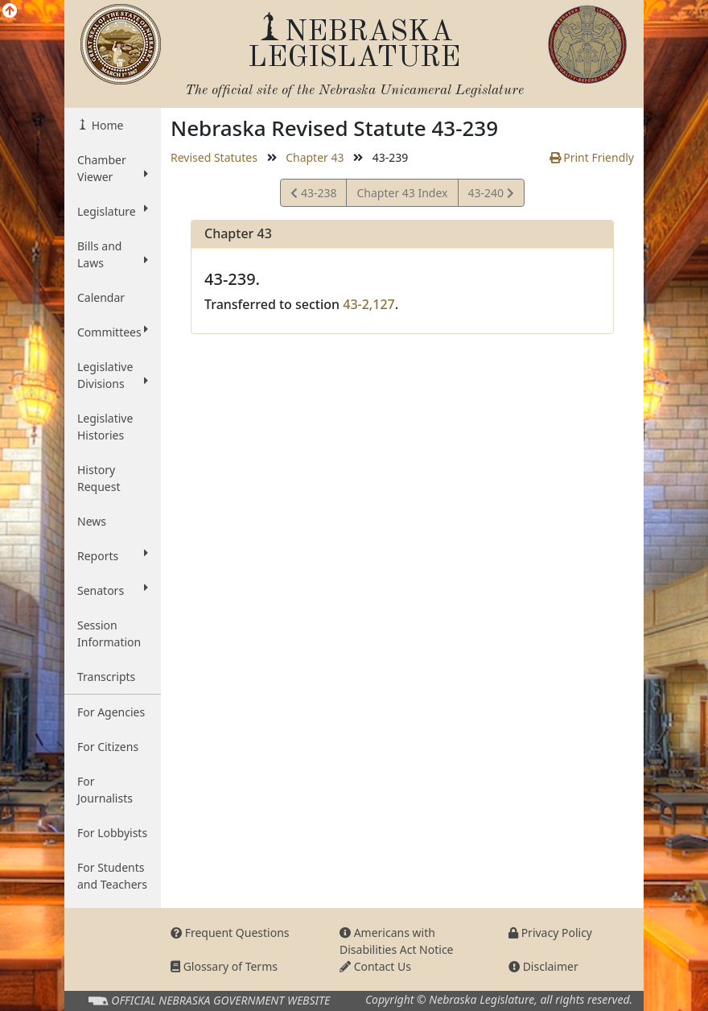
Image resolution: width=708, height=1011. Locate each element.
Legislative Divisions (112, 375)
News (91, 521)
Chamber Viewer (112, 168)
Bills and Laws (112, 254)
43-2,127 (368, 304)
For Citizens (107, 746)
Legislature (112, 211)
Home (105, 125)
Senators (112, 590)
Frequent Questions (230, 932)
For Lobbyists (112, 832)
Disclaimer (543, 966)
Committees (112, 332)
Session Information (109, 633)
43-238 (313, 195)
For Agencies (111, 712)
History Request (99, 478)
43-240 (490, 195)
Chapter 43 (315, 157)
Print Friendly (592, 157)
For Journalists (105, 790)
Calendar (101, 297)
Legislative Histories (105, 427)
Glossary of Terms (224, 966)
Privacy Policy (550, 932)
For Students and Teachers (112, 876)
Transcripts (106, 676)
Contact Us (375, 966)
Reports (112, 555)
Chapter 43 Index (401, 192)
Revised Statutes (214, 157)
